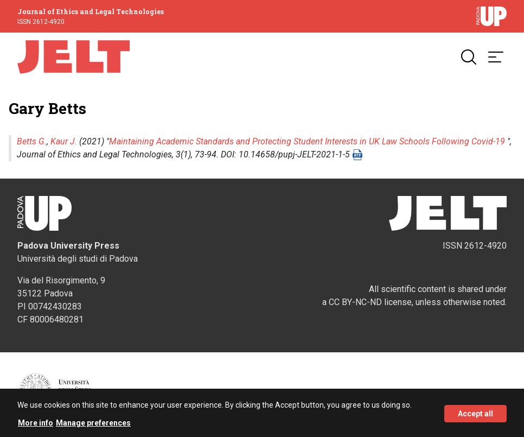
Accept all (475, 415)
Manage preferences (93, 425)
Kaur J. (63, 141)
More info (35, 425)
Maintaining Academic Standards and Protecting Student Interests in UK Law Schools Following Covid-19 (307, 141)
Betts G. (32, 141)
